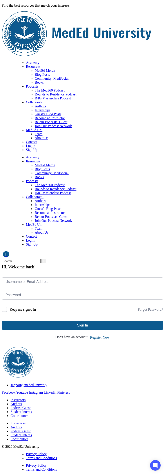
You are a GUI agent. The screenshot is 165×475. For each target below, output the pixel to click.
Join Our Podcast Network (53, 126)
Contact (31, 142)
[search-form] (21, 261)
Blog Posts (42, 74)
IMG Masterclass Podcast (53, 98)
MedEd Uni (34, 130)
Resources (33, 66)
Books (39, 82)
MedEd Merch (45, 70)
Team (38, 134)
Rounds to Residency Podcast (55, 94)
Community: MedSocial (52, 78)
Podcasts (32, 86)
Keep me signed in (23, 309)
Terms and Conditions (41, 458)
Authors (40, 106)
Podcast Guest (21, 408)
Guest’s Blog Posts (48, 114)
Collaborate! (35, 102)
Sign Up (32, 150)
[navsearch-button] (6, 254)
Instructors (18, 400)
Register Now (99, 337)
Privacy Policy (36, 454)
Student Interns (21, 412)
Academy (32, 62)
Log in (30, 146)
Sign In (82, 325)
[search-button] (44, 261)
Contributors (19, 416)
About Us (41, 138)
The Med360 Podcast (50, 90)
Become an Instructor (50, 118)
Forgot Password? (150, 309)
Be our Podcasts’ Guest (51, 122)
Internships (42, 110)
